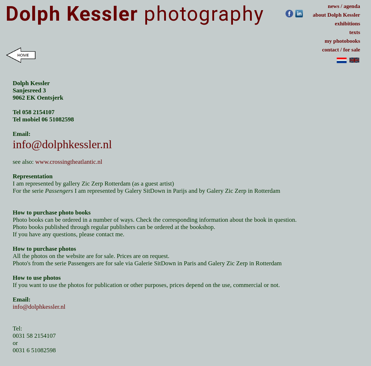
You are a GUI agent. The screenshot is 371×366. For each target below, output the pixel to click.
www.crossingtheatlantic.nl (69, 161)
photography (135, 13)
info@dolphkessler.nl (62, 144)
